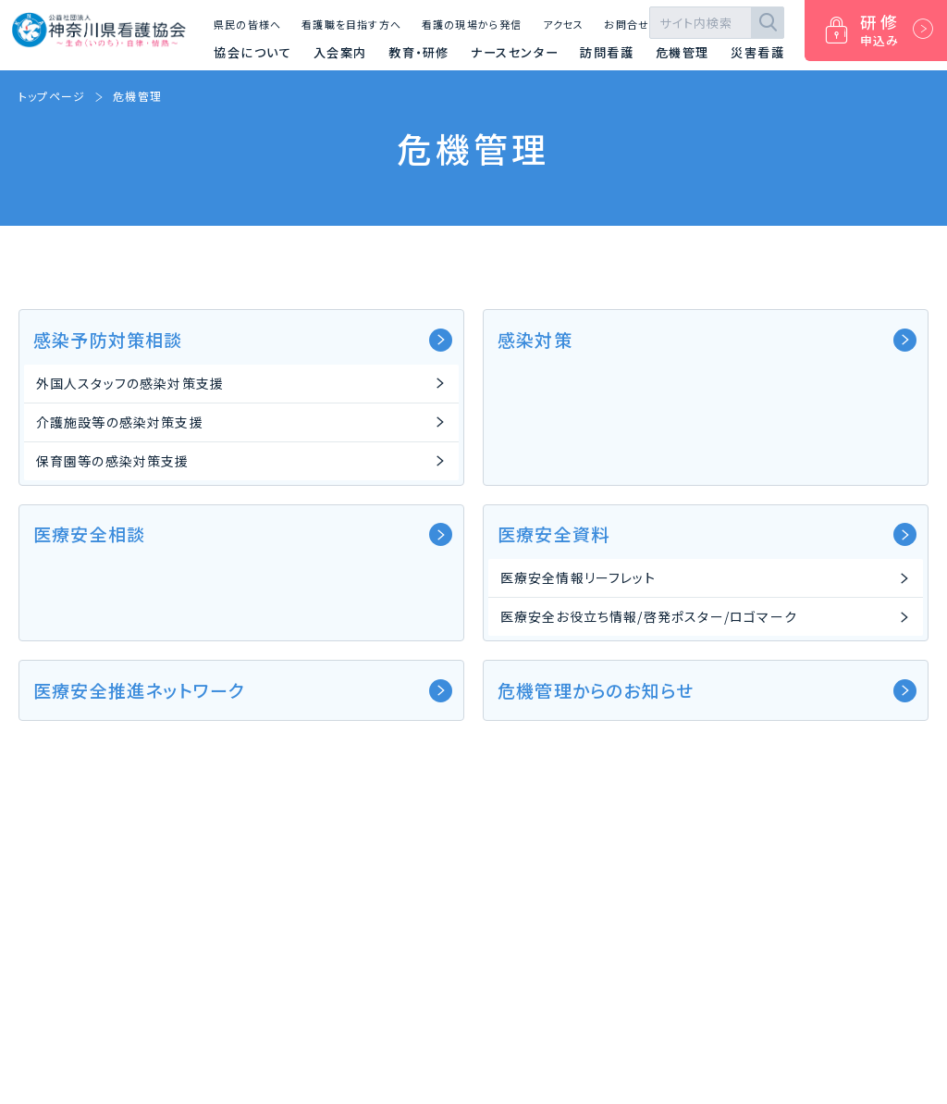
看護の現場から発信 (472, 24)
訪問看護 (606, 52)
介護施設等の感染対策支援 (119, 422)
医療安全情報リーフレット (578, 577)
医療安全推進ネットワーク (242, 689)
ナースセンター (515, 52)
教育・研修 (418, 52)
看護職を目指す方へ (351, 24)
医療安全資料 (707, 533)
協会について (252, 52)
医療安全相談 (242, 533)
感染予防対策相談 (242, 339)
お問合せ (626, 24)
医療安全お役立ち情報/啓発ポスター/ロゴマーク (649, 616)
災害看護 (757, 52)
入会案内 (340, 52)
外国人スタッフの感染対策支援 (130, 383)
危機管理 (682, 52)
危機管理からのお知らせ (707, 689)
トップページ (51, 96)
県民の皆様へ (247, 24)
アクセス (563, 24)
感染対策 (707, 339)
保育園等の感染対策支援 (113, 461)
